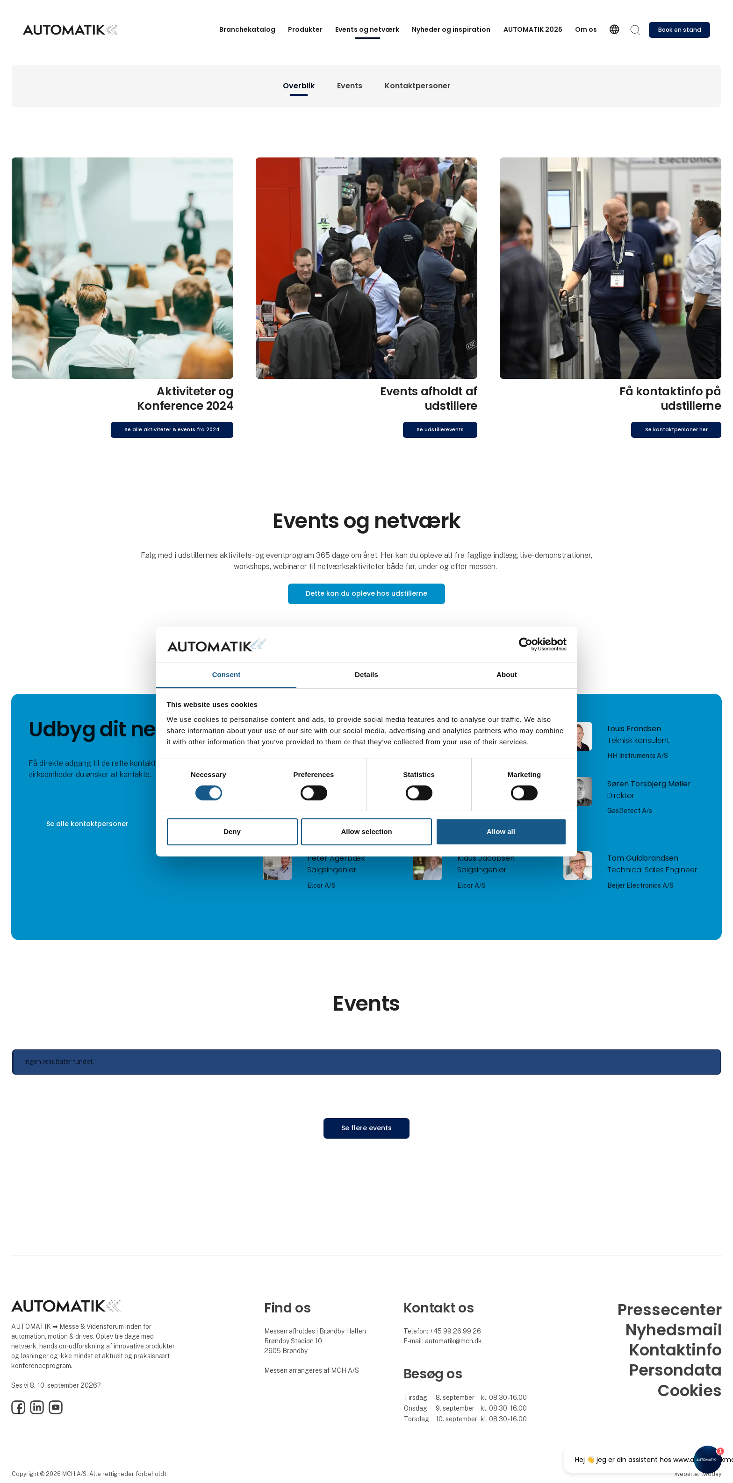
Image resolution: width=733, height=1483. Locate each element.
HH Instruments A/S (637, 755)
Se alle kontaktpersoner (87, 823)
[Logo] (71, 29)
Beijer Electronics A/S (640, 885)
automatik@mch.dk (453, 1341)
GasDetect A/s (629, 810)
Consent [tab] (226, 674)
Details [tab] (366, 674)
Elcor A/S (321, 885)
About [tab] (506, 674)
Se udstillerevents (440, 429)
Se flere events (366, 1128)
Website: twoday (698, 1473)
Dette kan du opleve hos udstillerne (366, 593)
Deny (232, 831)
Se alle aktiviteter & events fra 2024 (172, 429)
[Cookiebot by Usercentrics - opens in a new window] (526, 645)
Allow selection (366, 831)
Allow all (501, 831)
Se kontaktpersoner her (676, 429)
